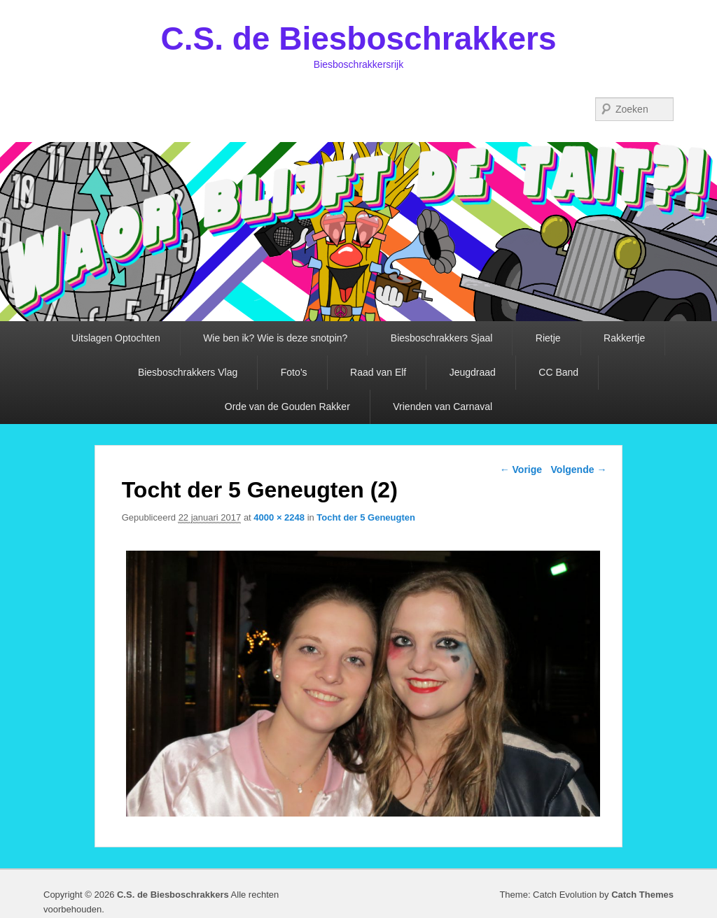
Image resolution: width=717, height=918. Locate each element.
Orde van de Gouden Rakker (287, 406)
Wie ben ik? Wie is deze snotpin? (275, 338)
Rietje (548, 338)
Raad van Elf (378, 372)
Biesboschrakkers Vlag (187, 372)
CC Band (558, 372)
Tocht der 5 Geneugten (365, 517)
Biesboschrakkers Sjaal (442, 338)
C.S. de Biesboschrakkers (358, 38)
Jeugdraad (473, 372)
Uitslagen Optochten (115, 338)
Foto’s (294, 372)
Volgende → (579, 469)
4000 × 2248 (279, 517)
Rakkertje (624, 338)
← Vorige (521, 469)
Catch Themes (642, 894)
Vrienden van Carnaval (442, 406)
